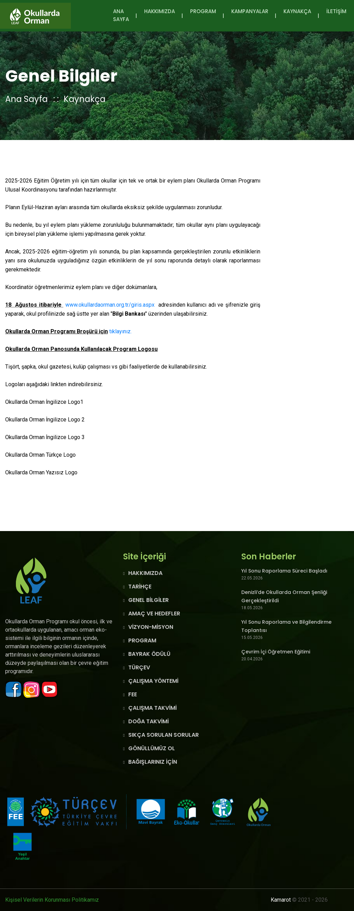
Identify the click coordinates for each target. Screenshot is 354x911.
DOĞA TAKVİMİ (148, 721)
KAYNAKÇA (297, 11)
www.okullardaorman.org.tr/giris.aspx (110, 304)
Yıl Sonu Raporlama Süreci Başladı (284, 570)
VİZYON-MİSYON (150, 627)
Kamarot (281, 899)
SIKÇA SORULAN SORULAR (163, 735)
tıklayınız (120, 331)
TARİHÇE (139, 587)
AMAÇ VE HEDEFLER (154, 613)
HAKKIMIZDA (159, 11)
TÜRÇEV (139, 667)
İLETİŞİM (336, 11)
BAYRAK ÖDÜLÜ (149, 654)
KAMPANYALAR (249, 11)
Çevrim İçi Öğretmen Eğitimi (275, 651)
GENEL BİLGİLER (148, 600)
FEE (132, 694)
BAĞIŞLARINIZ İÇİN (152, 762)
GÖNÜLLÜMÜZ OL (151, 748)
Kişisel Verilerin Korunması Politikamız (52, 899)
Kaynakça (84, 99)
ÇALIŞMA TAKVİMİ (152, 708)
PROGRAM (203, 11)
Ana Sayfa (121, 15)
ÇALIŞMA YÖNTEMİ (153, 681)
